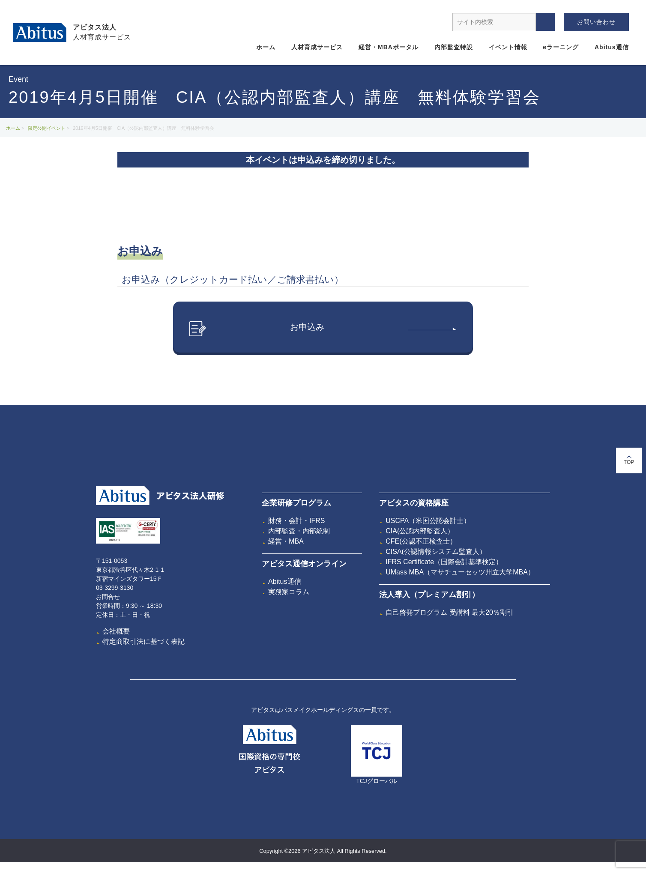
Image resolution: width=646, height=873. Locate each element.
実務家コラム (288, 592)
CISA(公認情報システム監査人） (436, 552)
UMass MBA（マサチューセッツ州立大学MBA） (460, 572)
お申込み (323, 329)
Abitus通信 (612, 47)
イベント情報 (508, 47)
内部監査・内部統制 (299, 531)
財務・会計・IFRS (296, 521)
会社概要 (116, 631)
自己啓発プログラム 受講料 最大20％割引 (450, 612)
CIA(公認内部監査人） (420, 531)
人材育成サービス (317, 47)
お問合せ (108, 597)
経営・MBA (286, 541)
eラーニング (561, 47)
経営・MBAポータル (389, 47)
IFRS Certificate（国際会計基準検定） (444, 562)
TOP (629, 460)
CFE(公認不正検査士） (421, 541)
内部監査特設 (453, 47)
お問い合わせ (596, 21)
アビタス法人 (95, 27)
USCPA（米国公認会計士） (428, 521)
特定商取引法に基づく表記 (143, 642)
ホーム (265, 47)
